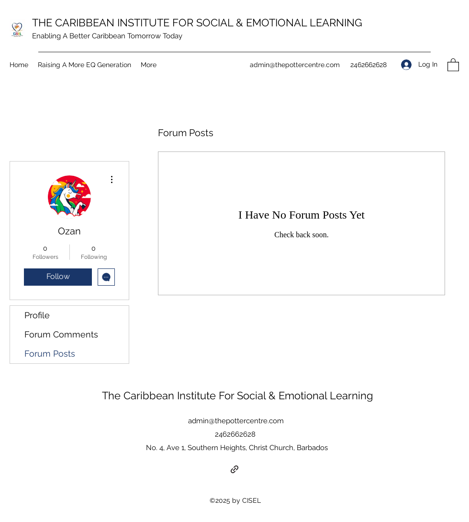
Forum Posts (49, 353)
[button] (453, 64)
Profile (37, 315)
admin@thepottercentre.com (295, 65)
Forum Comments (61, 334)
